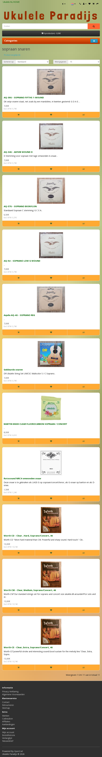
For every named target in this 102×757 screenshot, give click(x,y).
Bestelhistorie (8, 735)
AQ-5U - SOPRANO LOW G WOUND (22, 260)
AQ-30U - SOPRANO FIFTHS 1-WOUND (24, 97)
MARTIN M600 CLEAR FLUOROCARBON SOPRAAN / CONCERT (35, 423)
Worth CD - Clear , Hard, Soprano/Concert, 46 (28, 535)
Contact (5, 702)
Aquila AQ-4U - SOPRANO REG (19, 315)
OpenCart (18, 751)
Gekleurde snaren (13, 369)
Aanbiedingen (8, 724)
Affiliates (6, 721)
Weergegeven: (60, 62)
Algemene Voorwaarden (13, 694)
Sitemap (6, 708)
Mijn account (8, 732)
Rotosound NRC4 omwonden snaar (22, 478)
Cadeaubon (7, 718)
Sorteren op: (9, 62)
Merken (5, 715)
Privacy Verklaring (10, 691)
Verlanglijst (7, 738)
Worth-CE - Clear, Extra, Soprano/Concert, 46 (28, 647)
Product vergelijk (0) (12, 55)
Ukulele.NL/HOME (11, 2)
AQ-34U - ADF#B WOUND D (18, 151)
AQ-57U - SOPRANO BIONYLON (20, 206)
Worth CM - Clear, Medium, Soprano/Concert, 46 (30, 590)
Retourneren (8, 705)
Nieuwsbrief (7, 741)
